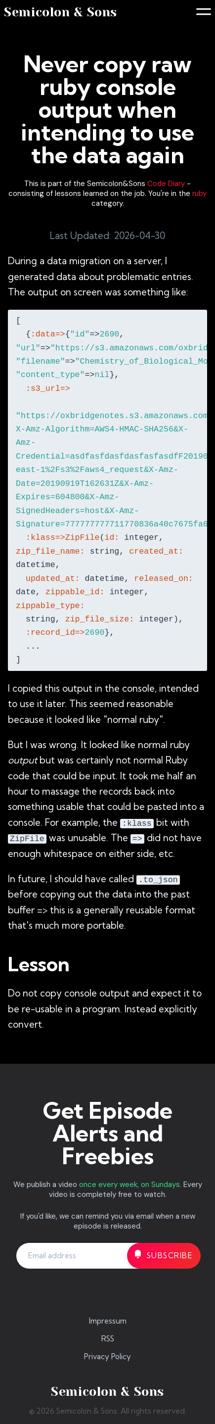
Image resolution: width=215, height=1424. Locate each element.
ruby (199, 193)
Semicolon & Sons (60, 12)
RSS (107, 1338)
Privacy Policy (107, 1356)
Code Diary (166, 184)
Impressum (108, 1321)
